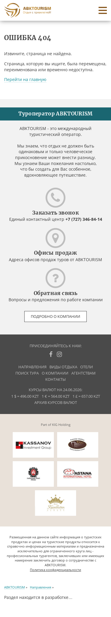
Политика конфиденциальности (55, 569)
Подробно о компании (55, 316)
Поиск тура (27, 373)
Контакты (55, 379)
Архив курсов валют (55, 402)
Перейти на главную (25, 79)
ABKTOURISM (14, 587)
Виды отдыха (63, 366)
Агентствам (83, 373)
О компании (55, 373)
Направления (32, 366)
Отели (86, 366)
